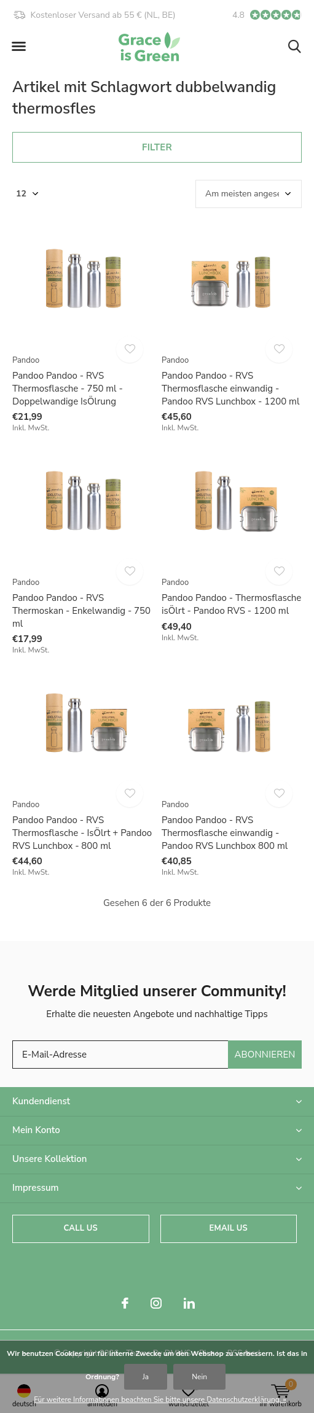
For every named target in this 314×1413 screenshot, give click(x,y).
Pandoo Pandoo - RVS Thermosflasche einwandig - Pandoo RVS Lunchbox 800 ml (225, 833)
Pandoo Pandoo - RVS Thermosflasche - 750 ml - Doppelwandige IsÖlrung (67, 389)
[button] (18, 46)
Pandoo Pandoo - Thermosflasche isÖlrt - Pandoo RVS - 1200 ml (231, 604)
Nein (199, 1377)
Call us (81, 1228)
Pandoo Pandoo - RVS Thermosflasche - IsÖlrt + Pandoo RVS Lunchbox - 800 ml (82, 833)
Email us (229, 1228)
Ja (146, 1377)
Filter (157, 147)
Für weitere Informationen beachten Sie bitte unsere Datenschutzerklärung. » (160, 1399)
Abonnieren (264, 1054)
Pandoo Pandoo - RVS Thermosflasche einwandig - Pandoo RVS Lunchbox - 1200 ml (230, 389)
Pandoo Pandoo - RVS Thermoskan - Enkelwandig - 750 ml (81, 611)
